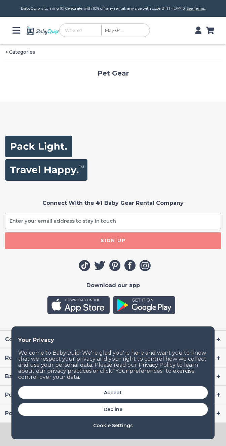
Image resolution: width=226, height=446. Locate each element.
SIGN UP (113, 240)
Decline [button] (113, 409)
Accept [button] (113, 393)
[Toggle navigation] (18, 30)
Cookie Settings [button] (113, 425)
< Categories (20, 52)
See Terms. (195, 8)
